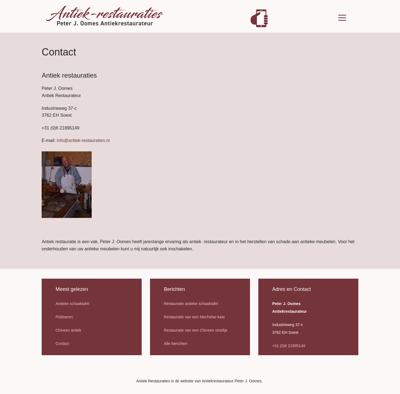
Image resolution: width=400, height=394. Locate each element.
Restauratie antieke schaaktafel (191, 303)
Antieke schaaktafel (72, 303)
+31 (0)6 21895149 (288, 346)
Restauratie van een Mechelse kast (194, 317)
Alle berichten (176, 343)
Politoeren (64, 317)
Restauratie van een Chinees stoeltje (196, 330)
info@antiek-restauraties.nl (83, 140)
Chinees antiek (68, 330)
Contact (62, 343)
